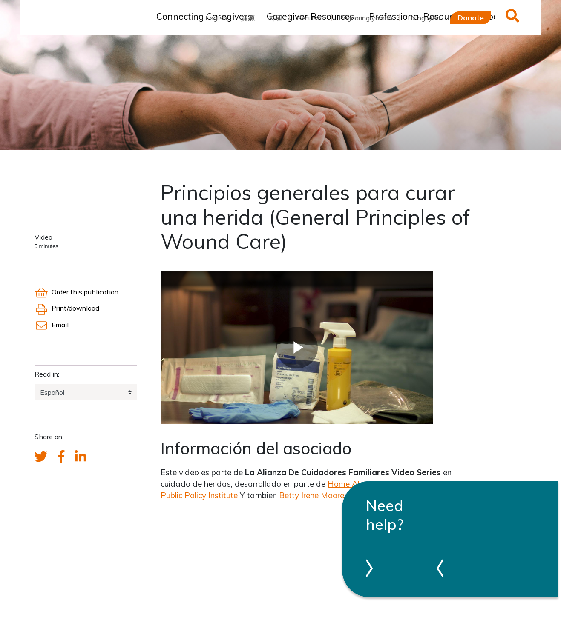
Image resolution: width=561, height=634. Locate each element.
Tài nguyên (423, 17)
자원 (275, 17)
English (216, 17)
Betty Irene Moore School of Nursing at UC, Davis (369, 495)
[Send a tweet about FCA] (41, 457)
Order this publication (76, 292)
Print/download (67, 308)
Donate (470, 17)
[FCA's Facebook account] (61, 457)
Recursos (310, 17)
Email (52, 324)
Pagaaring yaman (365, 17)
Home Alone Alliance (365, 484)
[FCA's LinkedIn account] (80, 457)
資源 (248, 17)
